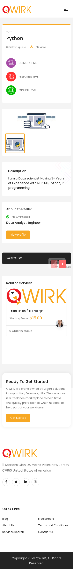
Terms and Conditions (53, 525)
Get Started (18, 418)
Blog (5, 519)
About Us (8, 525)
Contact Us (46, 532)
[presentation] (54, 264)
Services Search (13, 532)
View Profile (18, 235)
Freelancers (46, 519)
